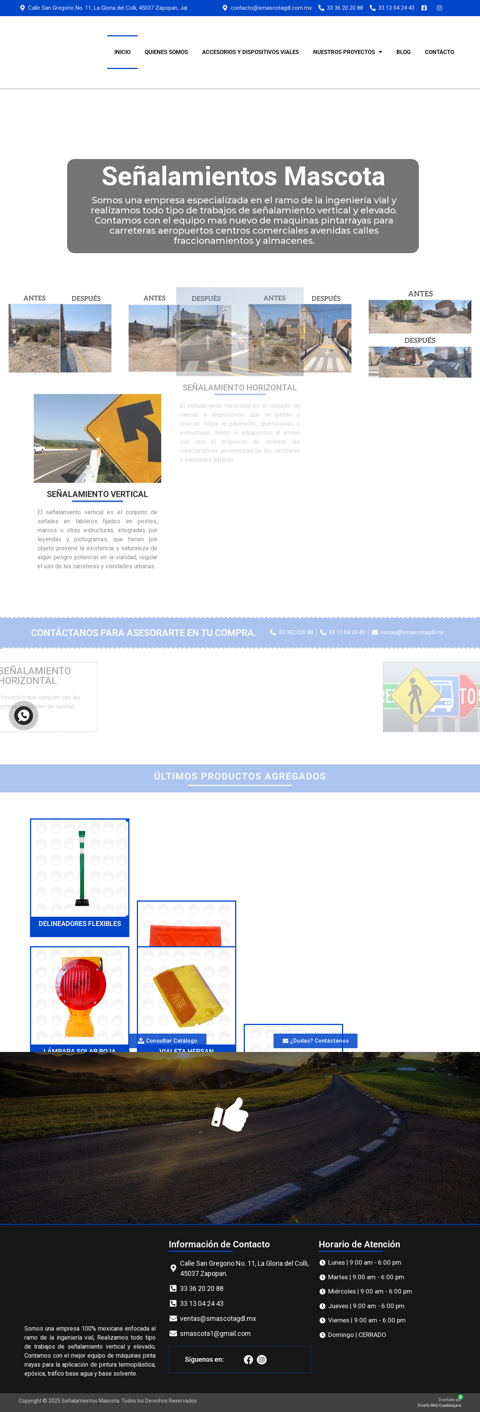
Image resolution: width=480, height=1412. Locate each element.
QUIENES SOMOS (166, 52)
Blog (403, 52)
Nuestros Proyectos (347, 52)
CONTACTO (439, 52)
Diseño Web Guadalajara (439, 1405)
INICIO (122, 52)
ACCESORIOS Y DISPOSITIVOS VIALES (250, 52)
